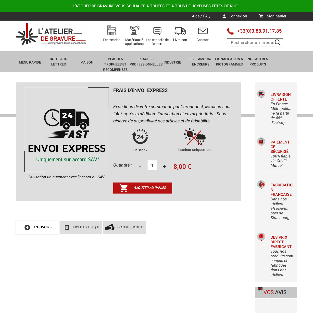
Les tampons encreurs (200, 61)
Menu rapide (30, 62)
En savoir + (37, 227)
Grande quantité (124, 227)
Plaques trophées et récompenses (115, 64)
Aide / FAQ (201, 16)
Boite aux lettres (58, 61)
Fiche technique (81, 227)
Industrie (172, 62)
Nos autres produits (258, 61)
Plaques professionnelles (146, 61)
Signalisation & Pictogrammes (229, 61)
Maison (86, 62)
